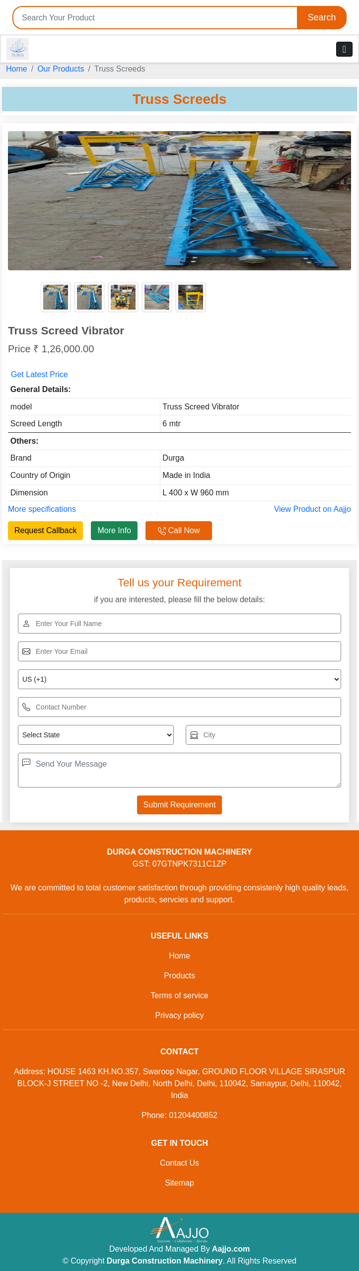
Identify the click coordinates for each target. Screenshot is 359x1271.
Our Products (60, 69)
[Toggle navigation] (344, 49)
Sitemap (179, 1183)
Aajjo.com (231, 1249)
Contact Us (179, 1163)
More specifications (42, 509)
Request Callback (45, 530)
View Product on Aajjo (312, 509)
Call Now (179, 530)
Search (321, 17)
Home (16, 69)
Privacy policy (179, 1015)
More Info (114, 530)
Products (179, 975)
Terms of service (179, 995)
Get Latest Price (39, 374)
